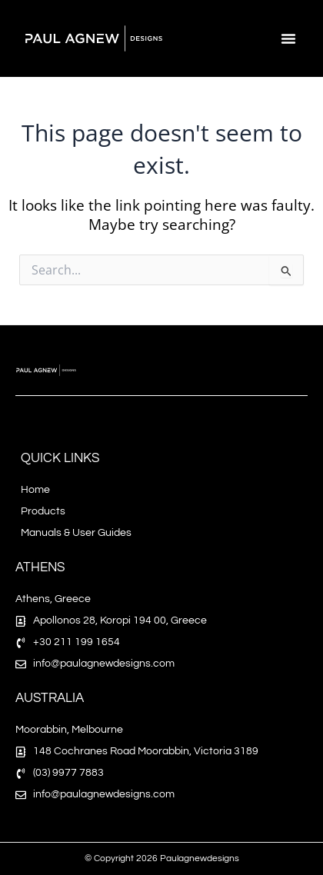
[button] (288, 38)
